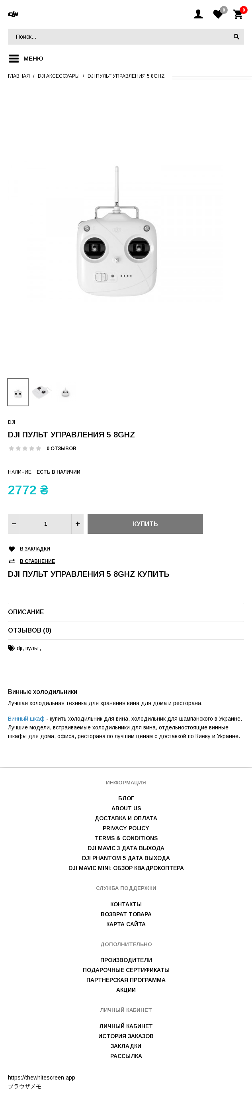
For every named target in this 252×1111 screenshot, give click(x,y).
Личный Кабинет (126, 1026)
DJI (11, 422)
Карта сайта (126, 924)
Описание (26, 612)
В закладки (35, 549)
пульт (32, 648)
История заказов (126, 1036)
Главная (19, 76)
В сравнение (37, 561)
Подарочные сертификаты (126, 970)
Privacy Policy (126, 828)
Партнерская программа (126, 980)
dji (19, 648)
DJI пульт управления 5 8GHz (126, 76)
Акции (126, 990)
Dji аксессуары (59, 76)
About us (126, 808)
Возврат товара (126, 914)
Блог (126, 798)
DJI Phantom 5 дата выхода (126, 858)
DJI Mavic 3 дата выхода (126, 848)
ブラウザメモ (24, 1086)
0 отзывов (61, 448)
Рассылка (126, 1056)
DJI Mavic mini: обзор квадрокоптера (126, 868)
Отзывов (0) (29, 630)
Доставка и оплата (126, 818)
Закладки (126, 1046)
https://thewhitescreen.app (41, 1077)
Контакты (126, 904)
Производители (126, 960)
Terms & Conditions (126, 838)
